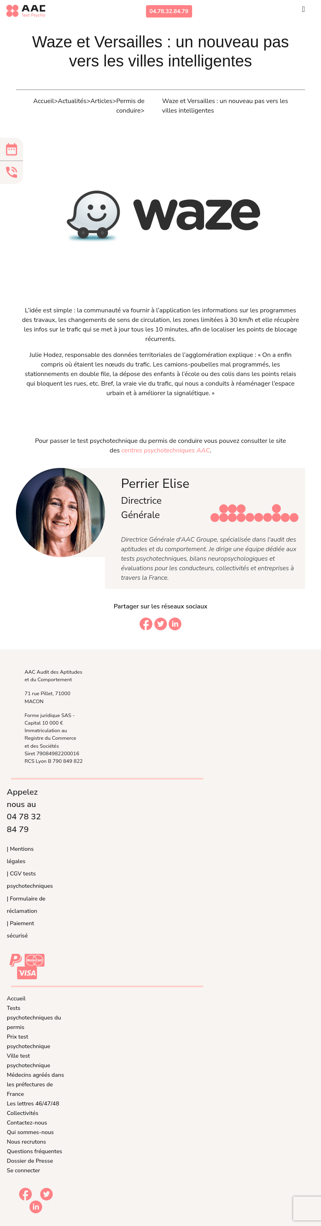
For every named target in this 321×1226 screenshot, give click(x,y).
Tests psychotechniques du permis (34, 1017)
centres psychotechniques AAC (165, 450)
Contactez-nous (27, 1123)
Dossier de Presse (30, 1161)
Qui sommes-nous (30, 1132)
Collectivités (22, 1113)
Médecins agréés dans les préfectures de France (35, 1084)
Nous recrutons (26, 1142)
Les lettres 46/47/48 (33, 1103)
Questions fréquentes (34, 1151)
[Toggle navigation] (303, 11)
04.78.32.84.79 (169, 11)
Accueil (16, 998)
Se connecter (23, 1170)
